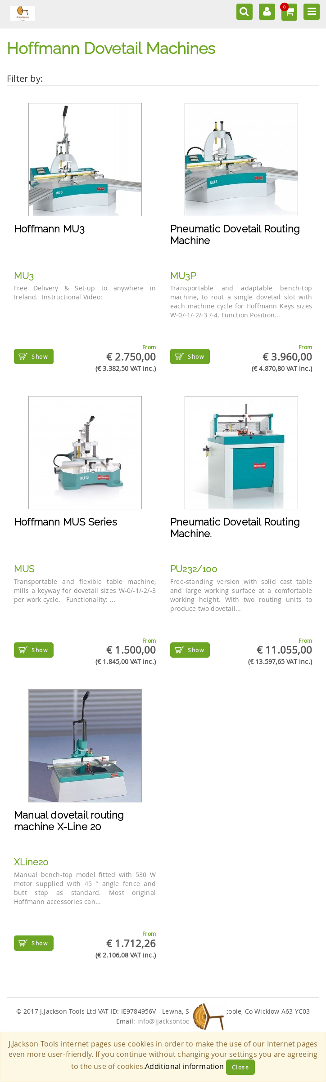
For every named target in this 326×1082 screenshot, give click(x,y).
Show (40, 356)
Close (240, 1067)
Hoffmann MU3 (49, 229)
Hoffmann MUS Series (65, 522)
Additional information (184, 1066)
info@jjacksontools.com (173, 1021)
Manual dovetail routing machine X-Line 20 (69, 821)
